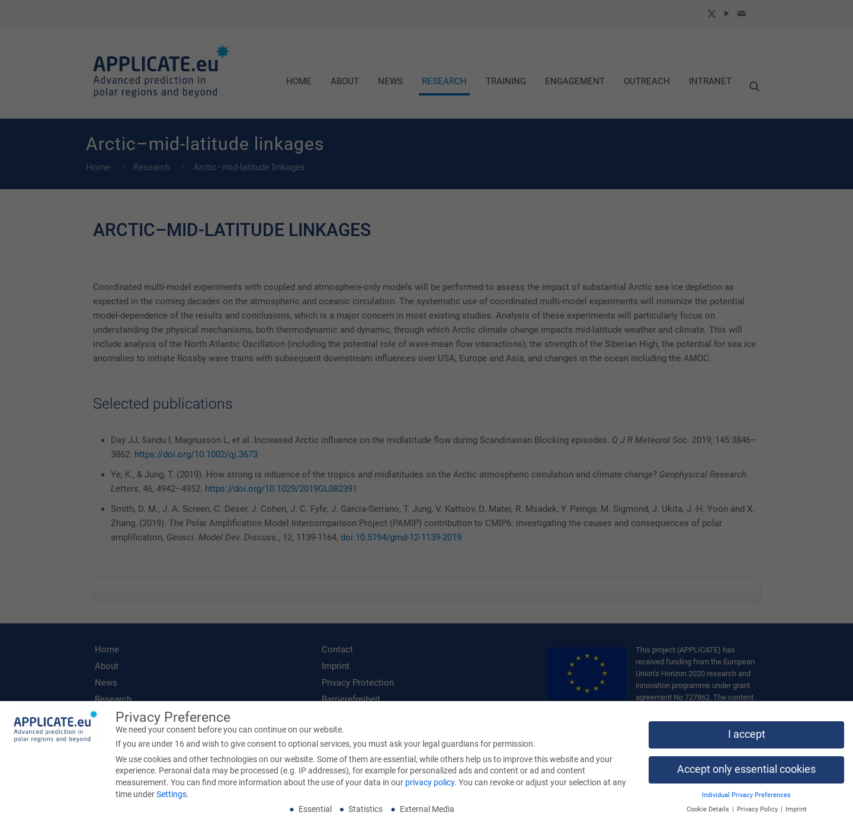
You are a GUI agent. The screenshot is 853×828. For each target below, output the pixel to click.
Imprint (796, 812)
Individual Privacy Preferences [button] (746, 797)
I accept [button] (746, 737)
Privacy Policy (758, 812)
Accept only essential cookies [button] (746, 772)
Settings (171, 796)
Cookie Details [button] (709, 812)
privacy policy (429, 784)
